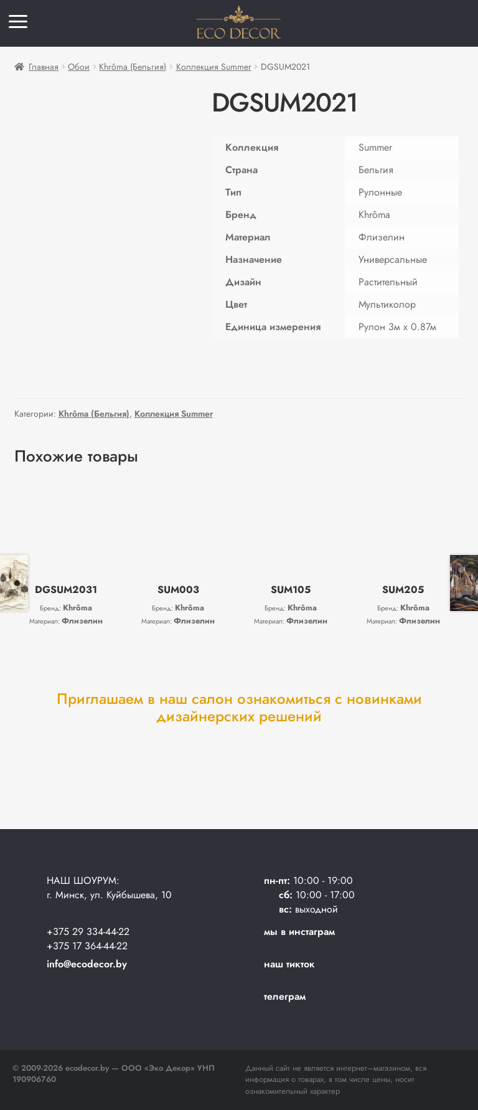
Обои (79, 66)
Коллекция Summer (213, 66)
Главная (44, 66)
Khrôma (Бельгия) (132, 66)
